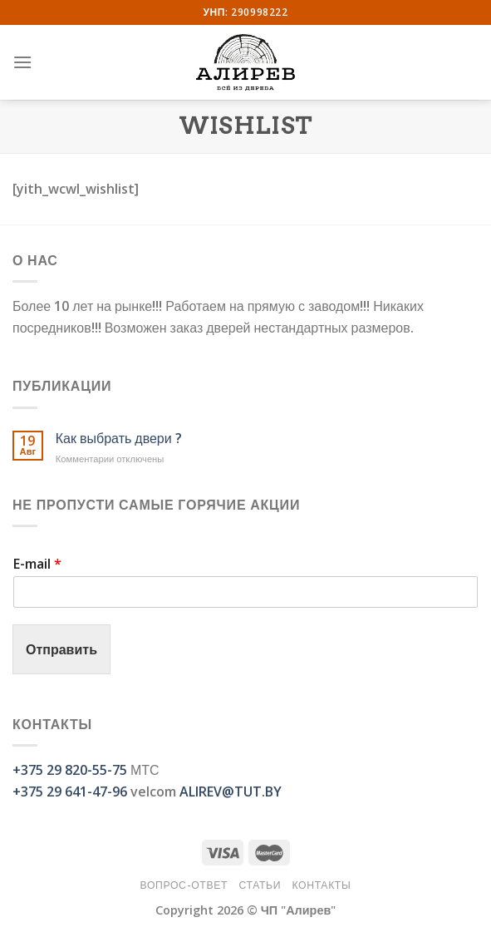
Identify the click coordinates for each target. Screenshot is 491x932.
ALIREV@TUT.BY (230, 791)
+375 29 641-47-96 (69, 791)
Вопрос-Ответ (184, 885)
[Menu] (22, 62)
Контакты (321, 885)
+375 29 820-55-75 (69, 770)
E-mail (37, 564)
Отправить (61, 649)
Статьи (259, 885)
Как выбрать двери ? (119, 438)
